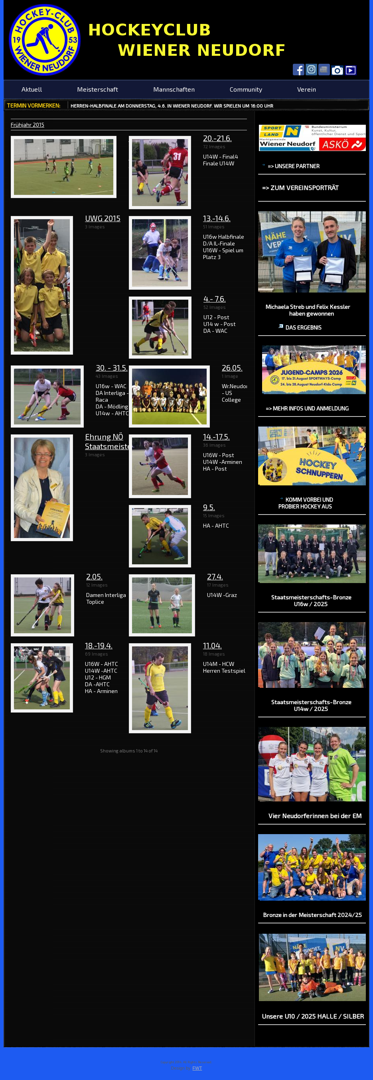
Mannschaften (174, 89)
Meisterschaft (97, 89)
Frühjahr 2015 (27, 124)
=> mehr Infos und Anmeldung (307, 408)
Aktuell (32, 89)
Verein (306, 89)
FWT (197, 1068)
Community (246, 89)
